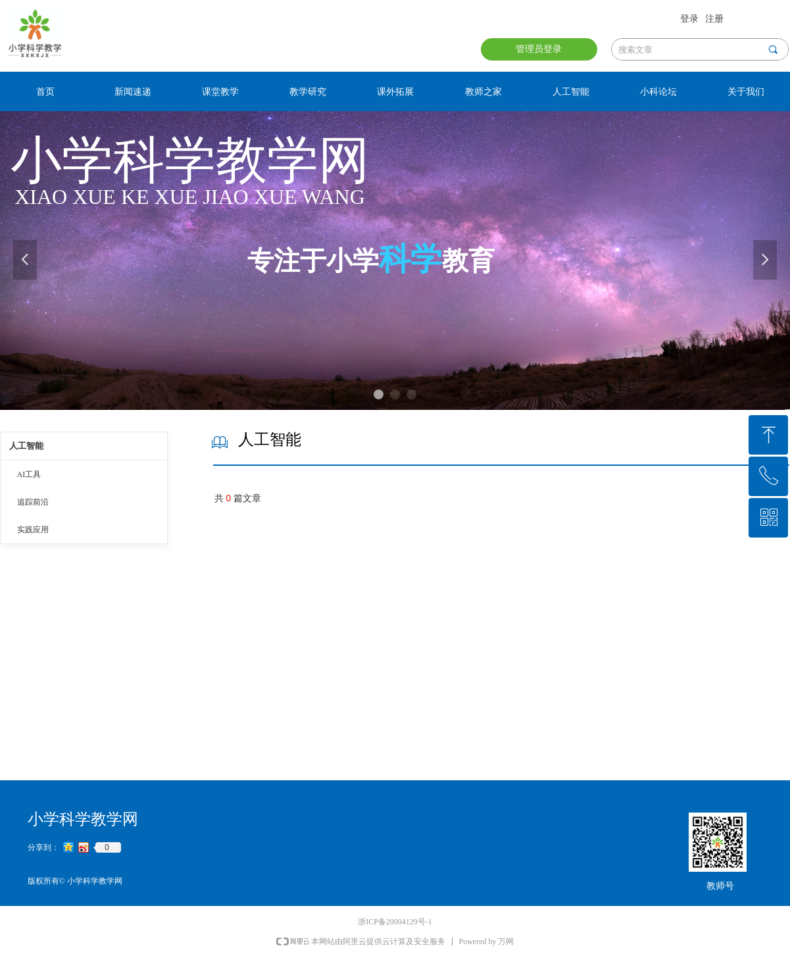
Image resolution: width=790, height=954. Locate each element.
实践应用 (33, 529)
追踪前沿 (33, 502)
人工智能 (26, 446)
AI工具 (29, 474)
